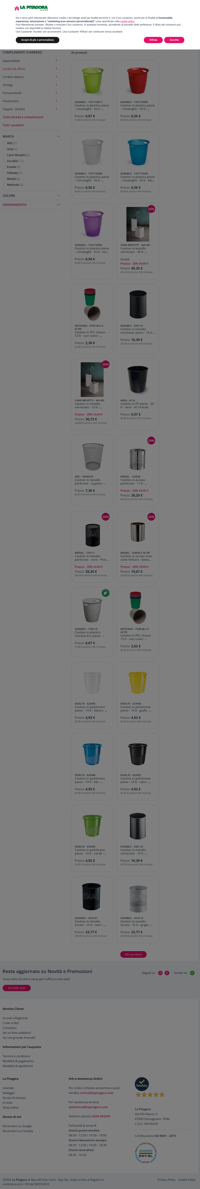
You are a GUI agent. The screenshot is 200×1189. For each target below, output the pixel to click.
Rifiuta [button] (153, 39)
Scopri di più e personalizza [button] (37, 39)
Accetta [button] (174, 39)
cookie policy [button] (127, 21)
